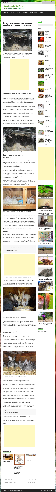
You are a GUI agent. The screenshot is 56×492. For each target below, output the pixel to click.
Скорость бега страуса (45, 250)
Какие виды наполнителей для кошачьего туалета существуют (49, 132)
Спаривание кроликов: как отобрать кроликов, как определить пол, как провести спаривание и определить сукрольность (19, 470)
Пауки (41, 12)
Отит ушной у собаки (48, 89)
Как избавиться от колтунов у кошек (45, 286)
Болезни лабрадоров (47, 32)
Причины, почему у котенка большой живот (45, 223)
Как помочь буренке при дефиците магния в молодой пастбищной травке (48, 97)
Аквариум (6, 12)
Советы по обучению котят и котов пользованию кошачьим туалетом (48, 123)
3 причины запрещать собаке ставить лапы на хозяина (45, 318)
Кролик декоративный (8, 461)
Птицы (31, 12)
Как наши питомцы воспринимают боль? (48, 62)
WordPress (46, 490)
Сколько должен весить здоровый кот (45, 205)
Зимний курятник (48, 104)
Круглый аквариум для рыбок (49, 69)
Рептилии (25, 12)
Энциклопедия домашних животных (15, 490)
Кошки (12, 12)
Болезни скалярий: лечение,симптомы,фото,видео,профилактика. (45, 302)
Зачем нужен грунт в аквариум (48, 82)
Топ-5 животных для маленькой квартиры (48, 45)
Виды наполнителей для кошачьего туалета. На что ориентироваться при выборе (49, 113)
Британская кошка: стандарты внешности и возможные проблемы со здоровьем (45, 274)
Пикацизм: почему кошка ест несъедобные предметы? (49, 76)
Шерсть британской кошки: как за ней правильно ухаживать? (48, 140)
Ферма (35, 12)
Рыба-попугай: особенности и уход (48, 38)
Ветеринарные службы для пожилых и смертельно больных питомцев (48, 53)
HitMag (51, 490)
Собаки (18, 12)
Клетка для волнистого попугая (45, 237)
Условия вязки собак (45, 262)
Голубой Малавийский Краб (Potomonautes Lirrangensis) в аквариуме (45, 214)
